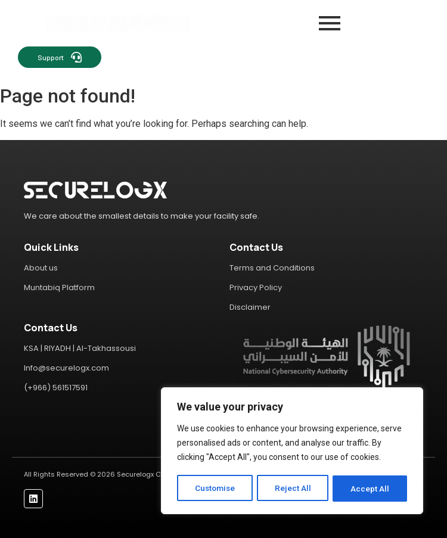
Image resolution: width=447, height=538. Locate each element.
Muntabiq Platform (59, 287)
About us (41, 267)
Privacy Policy (255, 287)
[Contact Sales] (264, 57)
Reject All (294, 488)
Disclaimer (250, 307)
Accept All (370, 488)
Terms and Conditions (272, 267)
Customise (215, 488)
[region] (292, 451)
